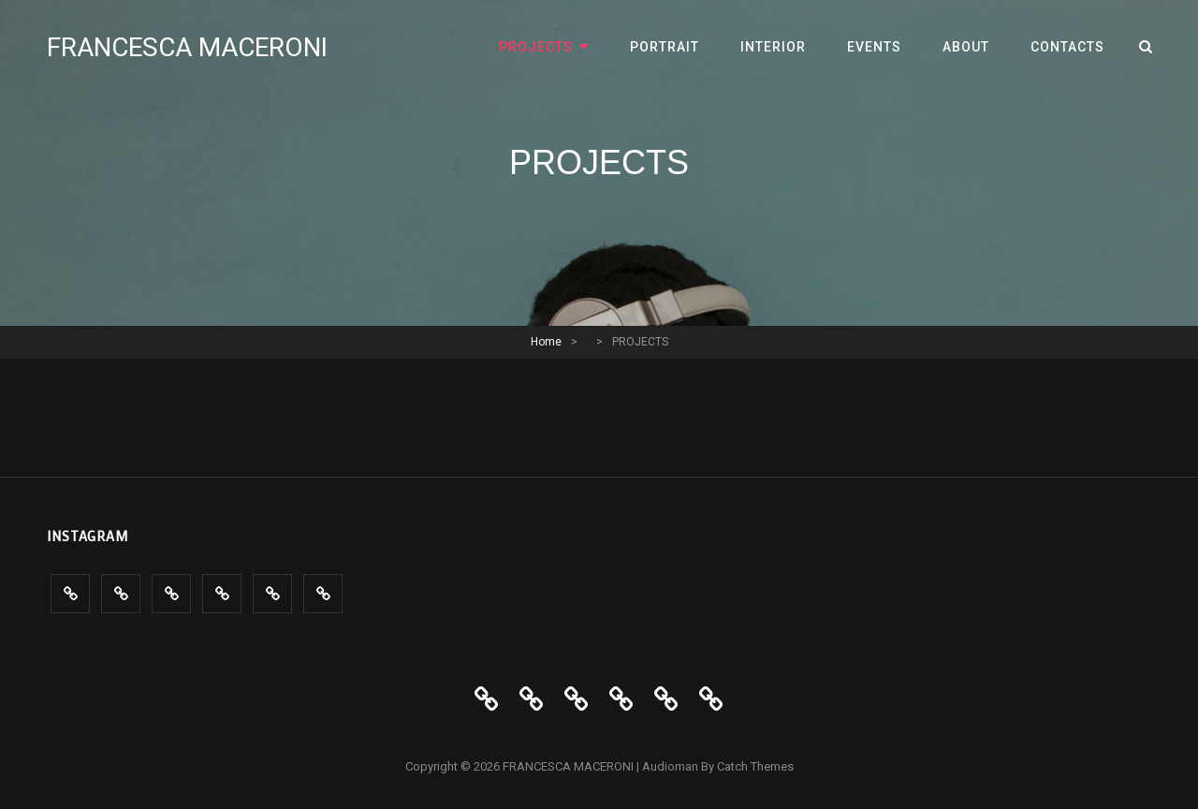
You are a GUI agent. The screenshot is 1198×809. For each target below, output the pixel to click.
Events (874, 46)
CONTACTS (1067, 46)
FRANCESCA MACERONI (187, 47)
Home (546, 341)
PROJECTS (536, 46)
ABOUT (965, 46)
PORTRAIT (664, 46)
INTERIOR (773, 46)
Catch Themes (755, 766)
